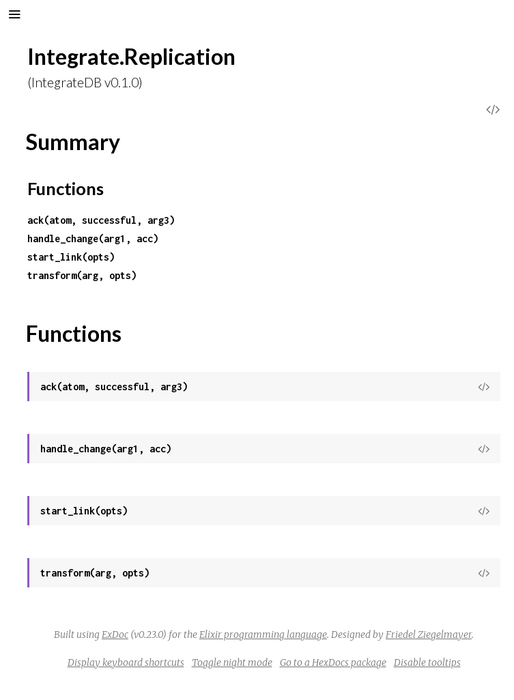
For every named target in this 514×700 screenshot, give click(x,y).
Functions (65, 188)
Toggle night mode (232, 662)
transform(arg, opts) (82, 275)
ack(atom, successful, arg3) (101, 220)
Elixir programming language (263, 634)
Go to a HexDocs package (333, 662)
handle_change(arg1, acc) (92, 238)
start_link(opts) (71, 257)
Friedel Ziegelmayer (429, 634)
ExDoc (115, 634)
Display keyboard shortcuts (126, 662)
